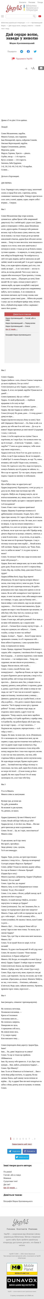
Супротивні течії (10, 1181)
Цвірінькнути (22, 1157)
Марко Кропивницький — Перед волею (20, 323)
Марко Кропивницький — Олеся (18, 326)
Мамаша (7, 1178)
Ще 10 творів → (10, 1188)
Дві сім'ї (7, 1185)
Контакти (22, 2)
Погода (40, 2)
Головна (11, 1229)
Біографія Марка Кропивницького (18, 335)
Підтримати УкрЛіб (22, 58)
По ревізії (8, 1172)
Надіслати (14, 1151)
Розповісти (29, 1151)
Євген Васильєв (29, 1254)
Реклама (32, 2)
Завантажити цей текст (22, 1144)
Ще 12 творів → (12, 329)
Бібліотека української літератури (13, 23)
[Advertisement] (22, 95)
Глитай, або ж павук (12, 1175)
